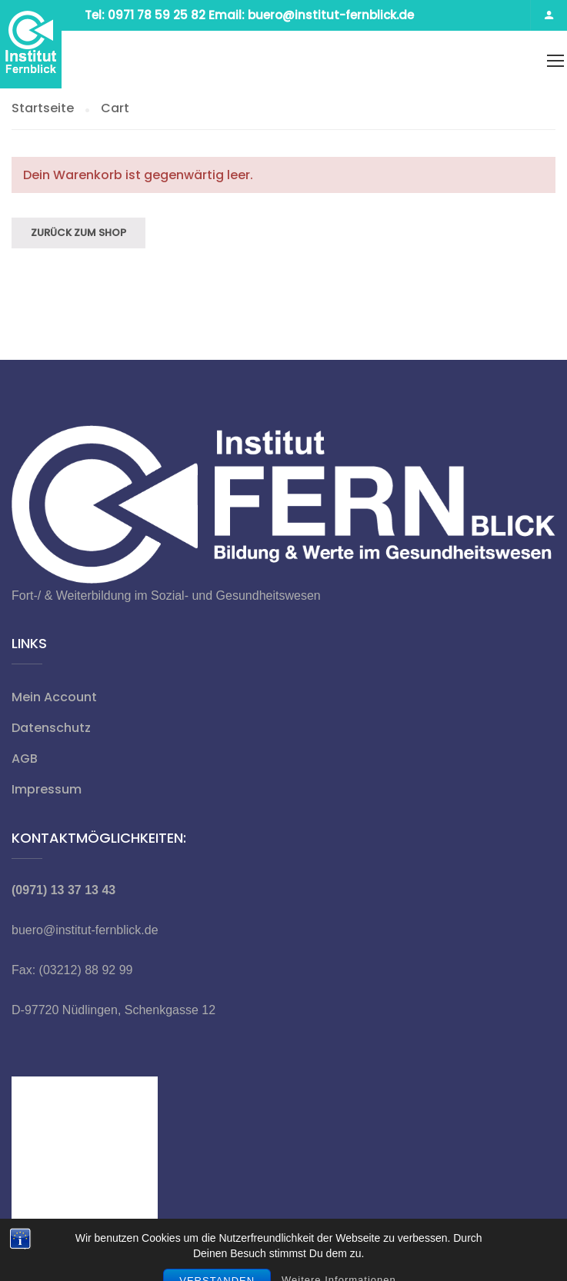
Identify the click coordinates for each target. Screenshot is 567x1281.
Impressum (47, 789)
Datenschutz (51, 728)
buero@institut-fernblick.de (85, 930)
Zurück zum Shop (78, 232)
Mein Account (54, 697)
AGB (25, 758)
